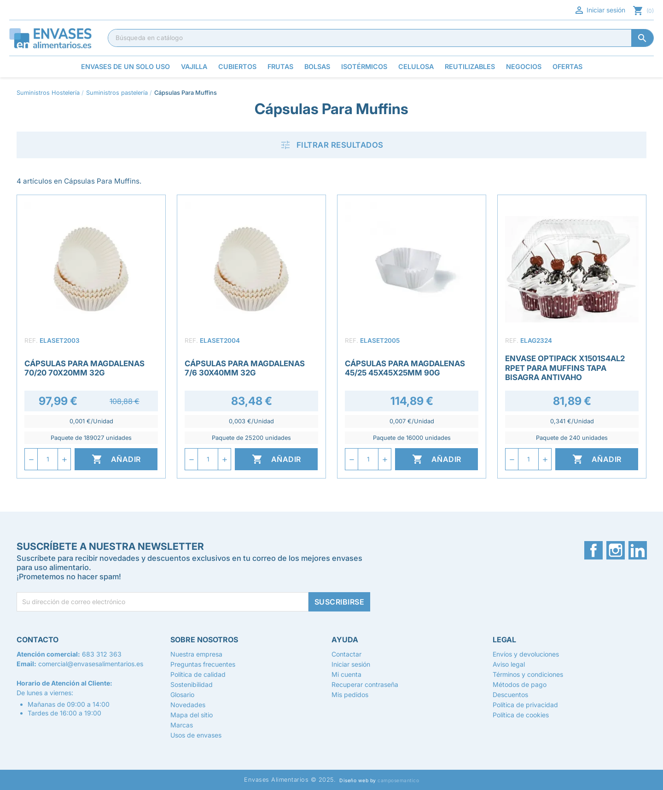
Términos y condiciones (528, 674)
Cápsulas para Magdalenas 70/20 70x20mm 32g (84, 368)
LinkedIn (637, 550)
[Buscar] (380, 37)
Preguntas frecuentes (202, 664)
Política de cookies (521, 715)
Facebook (593, 550)
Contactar (346, 654)
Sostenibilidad (191, 684)
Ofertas (567, 66)
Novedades (187, 705)
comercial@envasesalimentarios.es (90, 664)
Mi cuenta (346, 674)
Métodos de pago (520, 684)
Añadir (116, 459)
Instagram (615, 550)
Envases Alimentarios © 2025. (290, 779)
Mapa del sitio (191, 715)
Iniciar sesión (599, 10)
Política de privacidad (525, 705)
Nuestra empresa (196, 654)
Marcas (181, 725)
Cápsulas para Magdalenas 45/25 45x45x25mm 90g (405, 368)
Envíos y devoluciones (526, 654)
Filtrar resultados (332, 144)
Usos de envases (195, 735)
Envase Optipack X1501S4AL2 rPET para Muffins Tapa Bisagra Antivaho (565, 367)
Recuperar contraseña (365, 684)
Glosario (182, 694)
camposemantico (398, 781)
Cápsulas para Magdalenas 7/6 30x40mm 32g (245, 368)
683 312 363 (102, 654)
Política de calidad (198, 674)
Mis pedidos (350, 694)
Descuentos (510, 694)
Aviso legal (509, 664)
